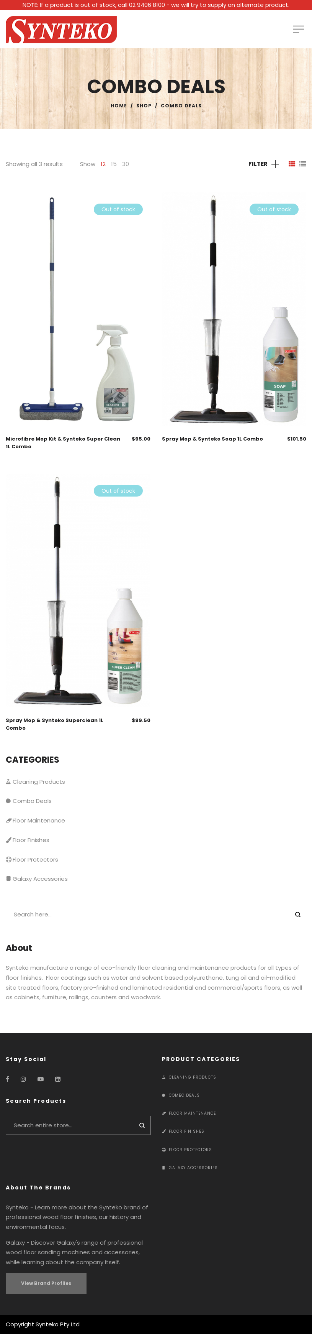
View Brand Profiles (46, 1283)
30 (125, 164)
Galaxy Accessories (37, 879)
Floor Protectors (32, 859)
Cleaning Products (35, 782)
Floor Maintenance (35, 820)
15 (114, 164)
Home (119, 105)
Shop (144, 105)
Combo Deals (29, 801)
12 (103, 164)
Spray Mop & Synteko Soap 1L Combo (212, 438)
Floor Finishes (27, 840)
